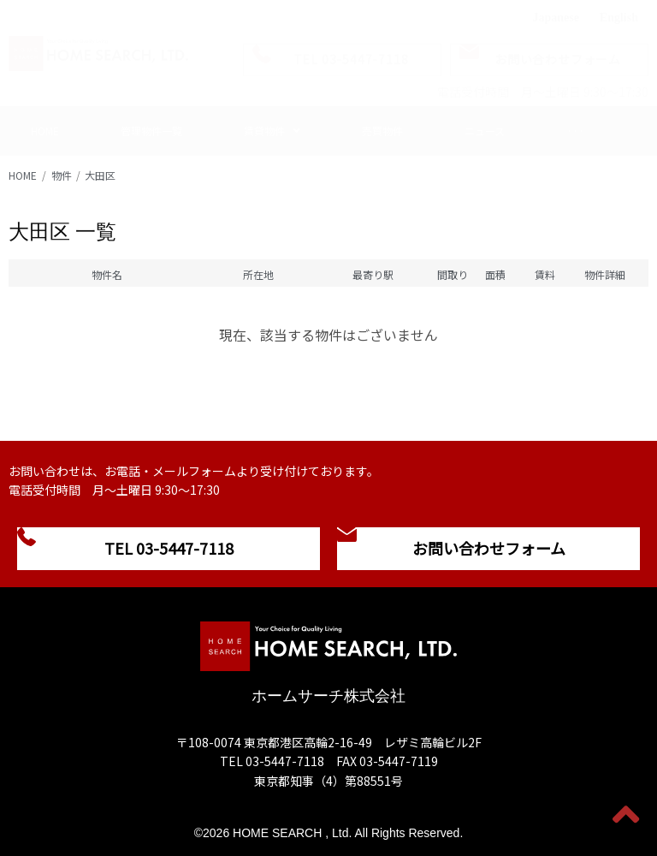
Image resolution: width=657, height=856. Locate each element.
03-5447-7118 (285, 761)
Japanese (555, 17)
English (619, 17)
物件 (61, 175)
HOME (23, 175)
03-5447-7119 (398, 761)
